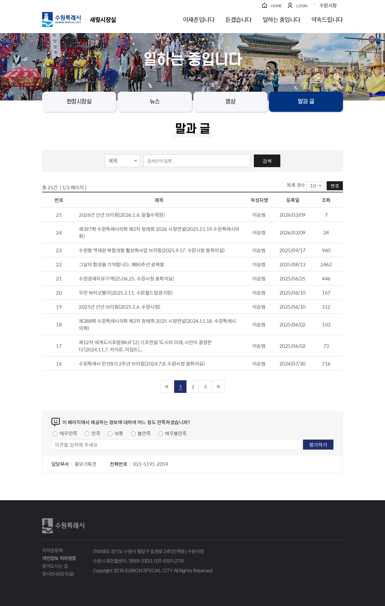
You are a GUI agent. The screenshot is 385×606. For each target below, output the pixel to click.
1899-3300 (140, 561)
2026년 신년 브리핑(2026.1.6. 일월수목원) (122, 214)
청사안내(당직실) (58, 574)
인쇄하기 (336, 76)
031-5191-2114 (169, 561)
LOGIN (301, 6)
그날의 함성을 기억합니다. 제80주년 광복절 (121, 264)
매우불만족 (176, 433)
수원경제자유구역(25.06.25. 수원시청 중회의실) (126, 278)
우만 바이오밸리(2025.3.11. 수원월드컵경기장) (125, 292)
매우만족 (68, 433)
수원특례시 (63, 525)
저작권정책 (52, 550)
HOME (276, 6)
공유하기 (317, 76)
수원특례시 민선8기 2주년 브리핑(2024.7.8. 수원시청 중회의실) (142, 363)
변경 (335, 185)
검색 (267, 160)
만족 (95, 433)
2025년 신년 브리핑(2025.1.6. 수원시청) (119, 306)
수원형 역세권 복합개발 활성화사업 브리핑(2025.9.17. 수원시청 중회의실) (152, 250)
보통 (119, 433)
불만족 (144, 433)
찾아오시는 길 (55, 566)
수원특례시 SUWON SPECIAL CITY (103, 19)
